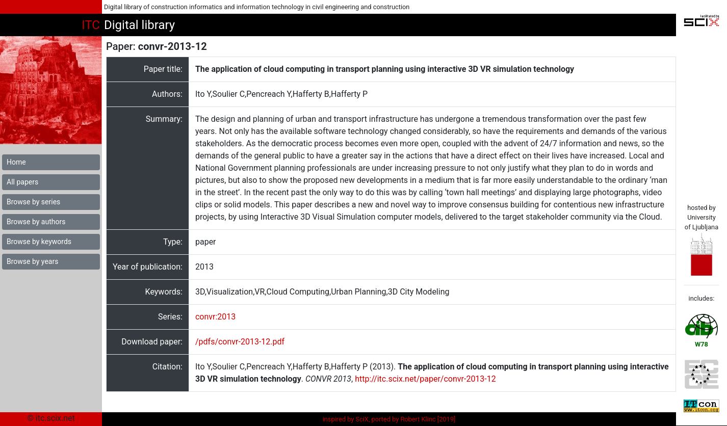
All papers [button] (22, 182)
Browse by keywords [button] (39, 241)
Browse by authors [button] (36, 222)
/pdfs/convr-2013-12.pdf (239, 342)
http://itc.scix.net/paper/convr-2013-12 (425, 379)
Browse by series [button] (33, 202)
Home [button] (16, 162)
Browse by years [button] (32, 261)
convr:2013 (215, 317)
